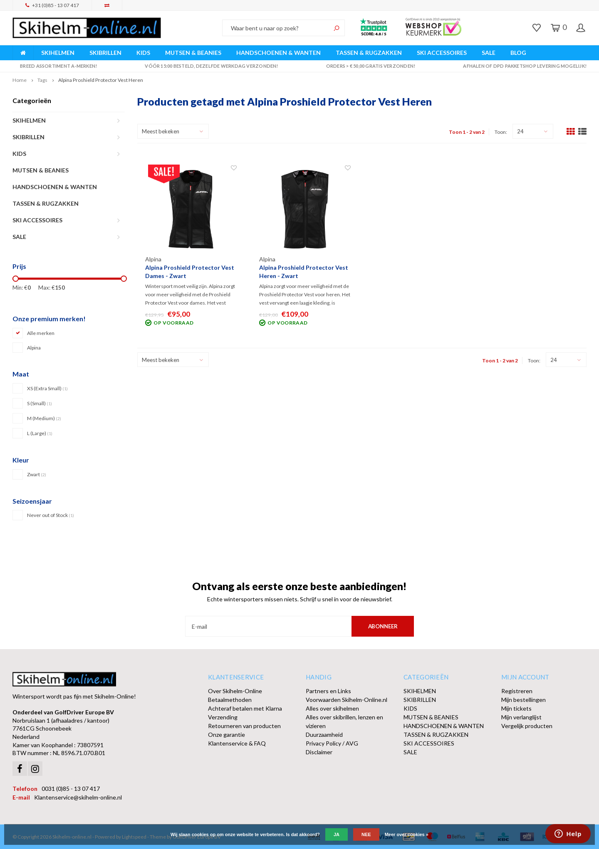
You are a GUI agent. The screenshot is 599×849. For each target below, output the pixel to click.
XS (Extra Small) (47, 388)
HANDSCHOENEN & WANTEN (278, 52)
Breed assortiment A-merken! (54, 66)
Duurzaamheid (324, 734)
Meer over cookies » (406, 834)
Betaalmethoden (230, 699)
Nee (366, 834)
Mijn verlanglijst (521, 717)
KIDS (143, 52)
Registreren (516, 690)
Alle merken (40, 333)
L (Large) (39, 433)
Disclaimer (319, 751)
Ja (336, 834)
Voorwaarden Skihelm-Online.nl (346, 699)
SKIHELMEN (57, 52)
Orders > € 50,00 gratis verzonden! (366, 66)
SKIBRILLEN (105, 52)
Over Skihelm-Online (235, 690)
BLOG (518, 52)
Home (19, 80)
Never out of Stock (50, 515)
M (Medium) (44, 418)
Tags (42, 80)
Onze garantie (226, 734)
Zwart (36, 474)
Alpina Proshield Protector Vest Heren (100, 80)
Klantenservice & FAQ (237, 743)
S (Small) (39, 403)
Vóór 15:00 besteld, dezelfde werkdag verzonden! (207, 66)
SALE (488, 52)
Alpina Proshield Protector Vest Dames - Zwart (189, 271)
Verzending (223, 717)
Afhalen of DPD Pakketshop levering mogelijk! (521, 66)
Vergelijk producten (526, 725)
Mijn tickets (516, 708)
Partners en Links (328, 690)
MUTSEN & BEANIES (193, 52)
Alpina (34, 348)
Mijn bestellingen (523, 699)
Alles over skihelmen (332, 708)
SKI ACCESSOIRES (442, 52)
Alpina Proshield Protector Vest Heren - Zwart (303, 271)
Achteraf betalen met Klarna (245, 708)
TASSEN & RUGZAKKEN (369, 52)
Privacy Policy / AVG (332, 743)
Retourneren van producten (244, 725)
